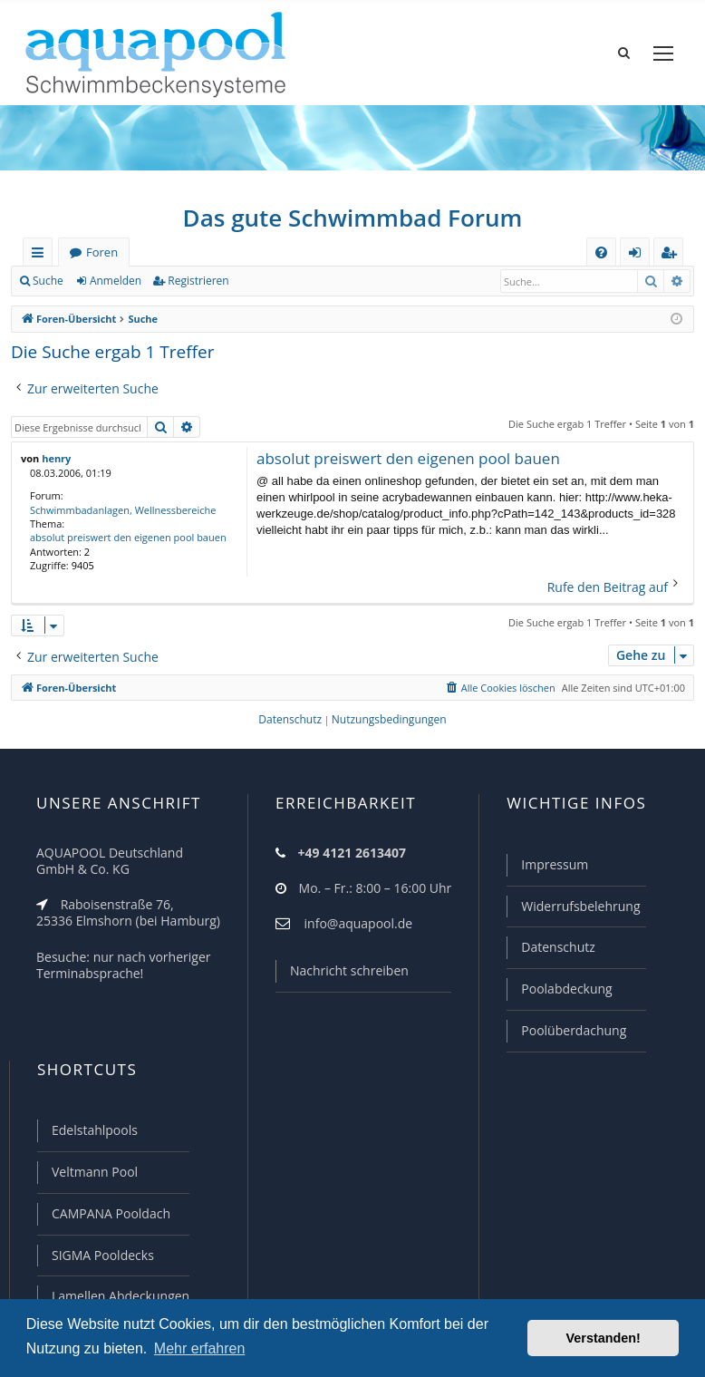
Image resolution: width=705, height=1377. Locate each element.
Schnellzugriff (41, 255)
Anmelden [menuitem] (640, 255)
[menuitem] (601, 252)
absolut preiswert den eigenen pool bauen (128, 537)
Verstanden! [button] (603, 1338)
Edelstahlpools (95, 1130)
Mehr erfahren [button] (200, 1348)
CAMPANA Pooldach (111, 1213)
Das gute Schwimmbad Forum (353, 217)
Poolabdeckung (566, 988)
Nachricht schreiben (349, 970)
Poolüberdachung (573, 1030)
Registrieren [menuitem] (672, 255)
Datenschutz (557, 946)
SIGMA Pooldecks (103, 1255)
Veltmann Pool (95, 1171)
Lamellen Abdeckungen (120, 1295)
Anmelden (115, 280)
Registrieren (198, 280)
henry (56, 458)
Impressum (554, 864)
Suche (48, 280)
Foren (102, 252)
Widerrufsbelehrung (580, 906)
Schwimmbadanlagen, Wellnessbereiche (123, 510)
